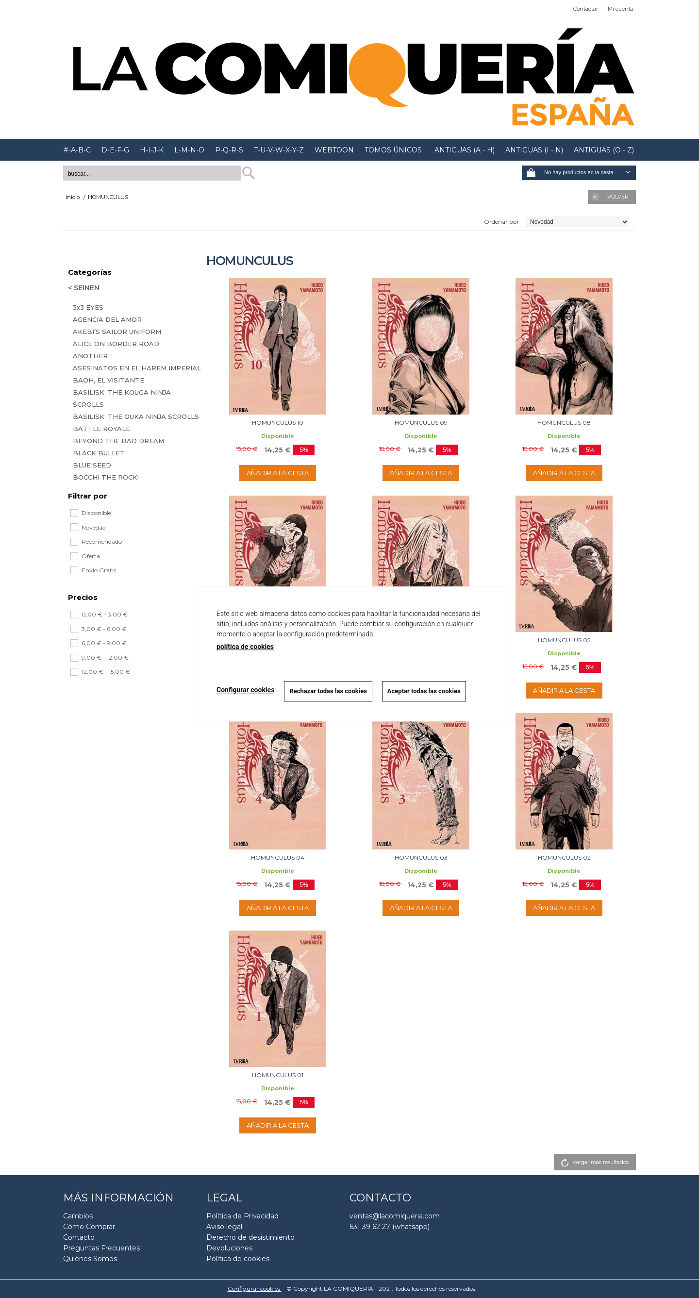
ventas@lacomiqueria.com (395, 1216)
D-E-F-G (115, 150)
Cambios (78, 1216)
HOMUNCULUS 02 (564, 857)
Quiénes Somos (90, 1258)
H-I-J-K (152, 150)
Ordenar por (501, 221)
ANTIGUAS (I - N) (534, 150)
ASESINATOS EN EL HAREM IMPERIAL (137, 368)
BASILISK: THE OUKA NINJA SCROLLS (136, 416)
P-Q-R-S (229, 150)
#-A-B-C (77, 150)
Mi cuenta (620, 8)
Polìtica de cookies (237, 1258)
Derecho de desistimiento (250, 1237)
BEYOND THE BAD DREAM (118, 441)
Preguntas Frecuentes (101, 1248)
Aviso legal (224, 1226)
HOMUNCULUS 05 (564, 640)
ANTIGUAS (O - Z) (604, 150)
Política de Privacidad (242, 1216)
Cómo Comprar (89, 1226)
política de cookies (245, 646)
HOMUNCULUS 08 (564, 422)
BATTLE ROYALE (101, 429)
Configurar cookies (255, 1288)
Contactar (585, 8)
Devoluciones (229, 1248)
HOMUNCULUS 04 (277, 857)
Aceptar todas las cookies (424, 691)
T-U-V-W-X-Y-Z (279, 150)
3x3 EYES (88, 307)
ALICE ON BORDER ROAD (116, 344)
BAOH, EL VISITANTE (108, 380)
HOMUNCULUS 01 (277, 1075)
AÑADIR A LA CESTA (278, 473)
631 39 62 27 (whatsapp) (390, 1226)
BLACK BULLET (99, 453)
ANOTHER (90, 356)
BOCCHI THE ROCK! (106, 477)
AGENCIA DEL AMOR (107, 319)
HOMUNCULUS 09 (421, 422)
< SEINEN (84, 287)
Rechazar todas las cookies (328, 691)
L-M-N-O (189, 150)
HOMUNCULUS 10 (277, 422)
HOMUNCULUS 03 (421, 857)
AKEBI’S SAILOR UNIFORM (117, 331)
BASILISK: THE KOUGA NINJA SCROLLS (122, 398)
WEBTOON (334, 150)
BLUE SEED (92, 465)
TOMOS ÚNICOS (393, 150)
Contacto (79, 1237)
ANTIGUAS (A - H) (464, 150)
